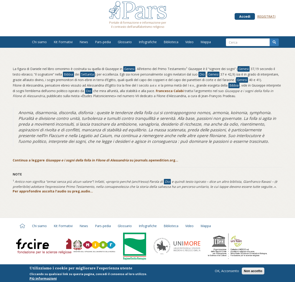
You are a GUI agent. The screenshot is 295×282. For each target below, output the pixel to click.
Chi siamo (39, 42)
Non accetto (253, 271)
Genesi (129, 69)
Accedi (244, 16)
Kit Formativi (63, 42)
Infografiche (148, 42)
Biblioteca (171, 42)
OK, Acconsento (227, 271)
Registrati (266, 16)
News (84, 42)
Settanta (87, 74)
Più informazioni (43, 279)
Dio (202, 74)
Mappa (206, 42)
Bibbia (68, 74)
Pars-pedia (103, 42)
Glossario (125, 42)
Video (189, 42)
